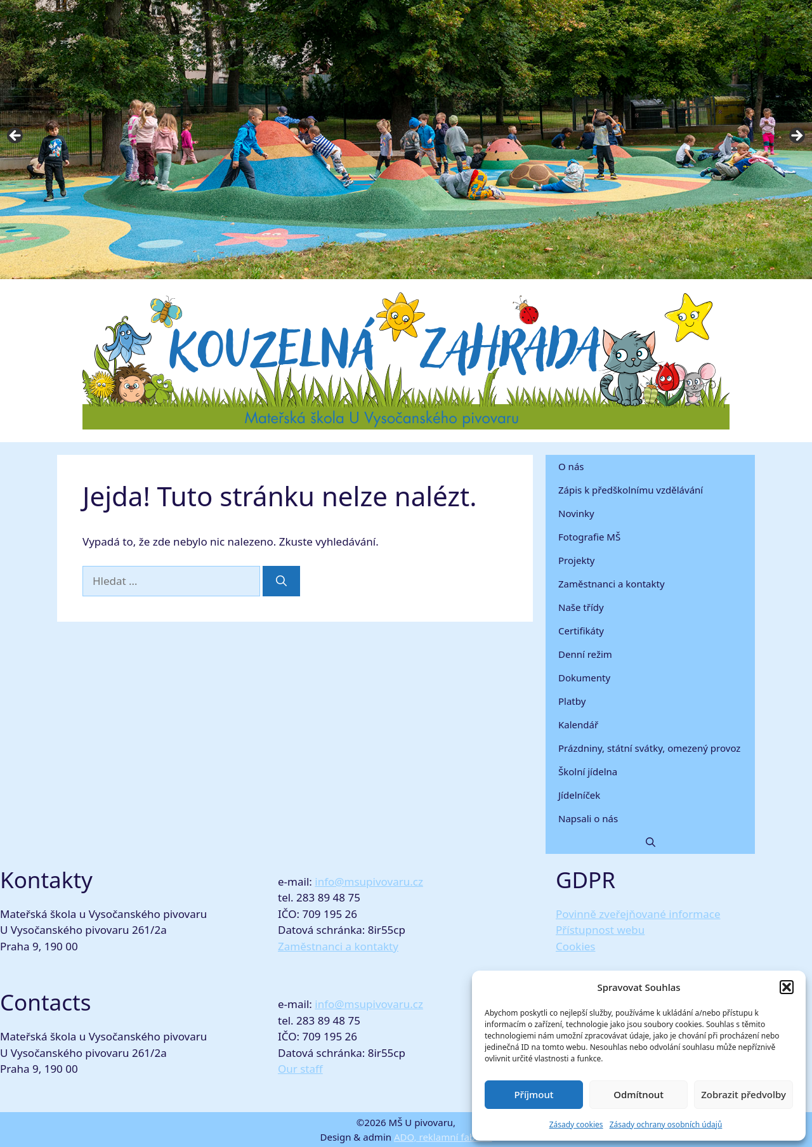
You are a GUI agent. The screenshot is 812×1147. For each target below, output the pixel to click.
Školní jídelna (587, 771)
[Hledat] (281, 581)
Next (796, 136)
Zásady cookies (576, 1124)
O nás (571, 466)
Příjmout (533, 1094)
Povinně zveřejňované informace (638, 914)
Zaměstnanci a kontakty (611, 583)
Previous (15, 136)
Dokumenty (584, 677)
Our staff (300, 1068)
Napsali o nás (588, 818)
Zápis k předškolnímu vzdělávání (630, 489)
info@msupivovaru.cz (369, 881)
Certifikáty (581, 630)
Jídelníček (579, 795)
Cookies (576, 946)
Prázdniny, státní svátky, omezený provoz (649, 748)
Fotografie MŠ (589, 536)
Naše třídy (581, 607)
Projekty (576, 560)
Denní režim (585, 654)
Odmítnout (638, 1094)
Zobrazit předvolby (743, 1094)
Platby (572, 701)
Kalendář (578, 724)
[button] (786, 987)
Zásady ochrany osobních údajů (666, 1124)
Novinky (576, 513)
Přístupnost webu (600, 929)
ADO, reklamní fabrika (443, 1137)
